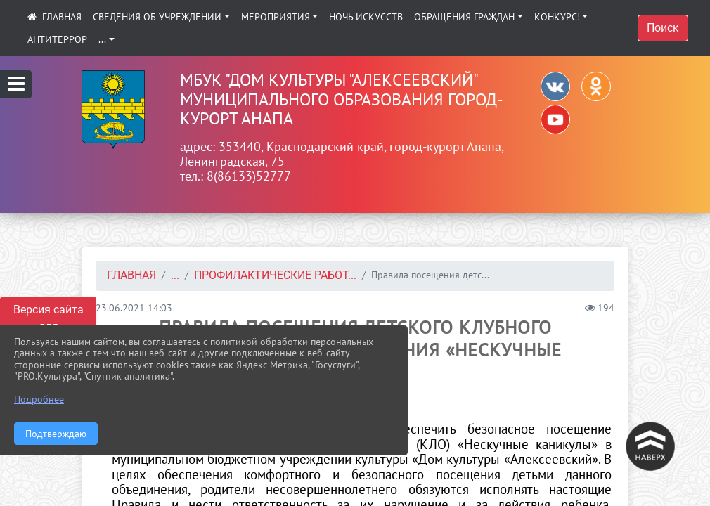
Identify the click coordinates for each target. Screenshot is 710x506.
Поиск (663, 27)
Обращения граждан (464, 17)
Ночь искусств (366, 17)
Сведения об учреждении (157, 17)
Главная (131, 275)
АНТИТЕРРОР (57, 39)
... (102, 39)
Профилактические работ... (275, 275)
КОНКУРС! (557, 17)
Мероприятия (275, 17)
